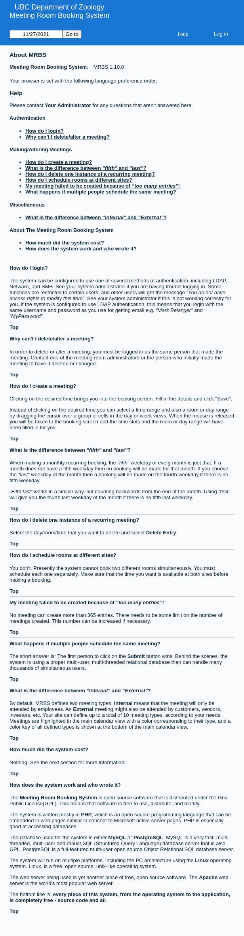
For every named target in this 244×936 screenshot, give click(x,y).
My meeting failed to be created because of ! (102, 186)
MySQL (117, 837)
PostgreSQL (148, 837)
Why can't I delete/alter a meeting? (67, 137)
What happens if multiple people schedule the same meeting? (100, 192)
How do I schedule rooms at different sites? (78, 180)
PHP (86, 815)
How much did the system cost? (64, 243)
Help (183, 34)
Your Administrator (68, 105)
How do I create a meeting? (58, 162)
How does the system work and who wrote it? (81, 249)
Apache (208, 877)
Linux (202, 860)
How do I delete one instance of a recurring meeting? (90, 174)
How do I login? (44, 131)
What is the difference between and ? (86, 168)
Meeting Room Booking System (59, 15)
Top (14, 327)
